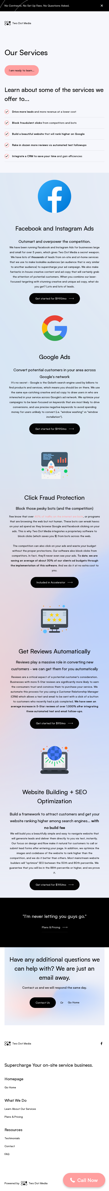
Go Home (73, 1002)
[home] (18, 23)
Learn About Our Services (20, 1108)
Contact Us (43, 1002)
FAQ (7, 1154)
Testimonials (12, 1138)
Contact (10, 1146)
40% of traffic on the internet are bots (59, 516)
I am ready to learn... (21, 70)
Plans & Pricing (14, 1116)
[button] (101, 23)
